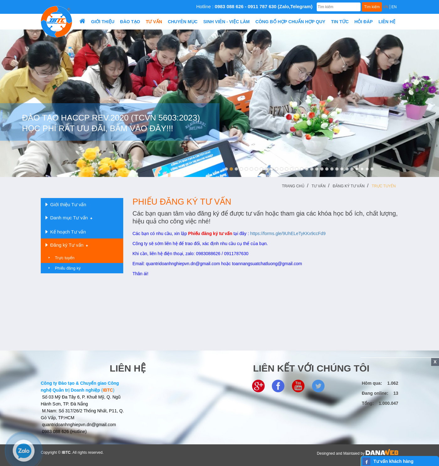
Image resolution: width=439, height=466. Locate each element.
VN (386, 7)
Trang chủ (293, 186)
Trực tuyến (384, 186)
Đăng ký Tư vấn (348, 186)
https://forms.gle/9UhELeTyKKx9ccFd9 (287, 233)
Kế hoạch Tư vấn (65, 231)
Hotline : (254, 6)
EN (394, 7)
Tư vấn (318, 186)
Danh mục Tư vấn (68, 217)
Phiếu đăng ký (68, 268)
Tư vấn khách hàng (393, 461)
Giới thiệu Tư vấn (65, 204)
